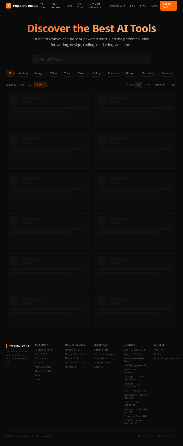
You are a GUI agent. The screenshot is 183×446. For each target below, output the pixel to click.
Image (39, 73)
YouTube (158, 354)
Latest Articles (101, 358)
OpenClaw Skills (43, 366)
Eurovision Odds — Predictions (133, 403)
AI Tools (44, 5)
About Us (99, 366)
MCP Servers (56, 5)
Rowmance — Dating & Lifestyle (135, 410)
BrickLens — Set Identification (132, 385)
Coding (96, 73)
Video (53, 73)
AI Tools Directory (44, 350)
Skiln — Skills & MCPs (134, 350)
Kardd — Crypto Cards (135, 365)
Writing (23, 73)
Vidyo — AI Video (132, 354)
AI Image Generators (75, 354)
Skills (69, 5)
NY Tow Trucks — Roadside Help (132, 422)
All (10, 73)
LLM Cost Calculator (95, 5)
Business (166, 73)
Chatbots (113, 73)
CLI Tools (80, 5)
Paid (173, 84)
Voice (67, 73)
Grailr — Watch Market (135, 390)
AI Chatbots (70, 366)
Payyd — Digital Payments (131, 371)
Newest (40, 84)
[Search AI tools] (91, 59)
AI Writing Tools (73, 350)
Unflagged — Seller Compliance (133, 378)
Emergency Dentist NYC (135, 416)
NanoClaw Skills (43, 371)
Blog (132, 5)
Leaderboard (117, 5)
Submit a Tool (101, 350)
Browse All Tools (102, 362)
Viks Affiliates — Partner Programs (136, 396)
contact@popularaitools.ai (165, 358)
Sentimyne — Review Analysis (134, 360)
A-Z (30, 84)
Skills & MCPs (41, 354)
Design (130, 73)
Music (81, 73)
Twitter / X (159, 350)
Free (147, 84)
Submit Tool (167, 5)
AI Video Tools (72, 358)
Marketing (148, 73)
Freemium (160, 84)
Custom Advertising (104, 354)
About (154, 5)
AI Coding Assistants (75, 362)
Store (143, 5)
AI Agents (40, 362)
